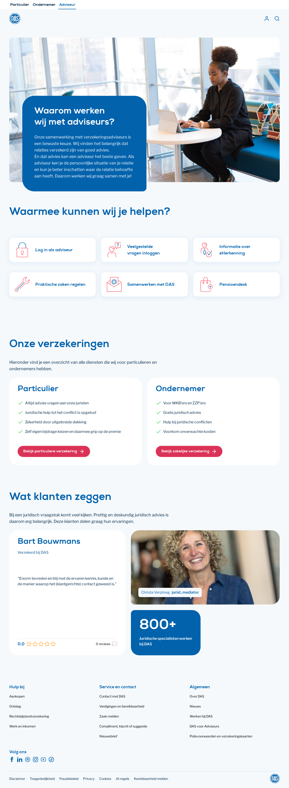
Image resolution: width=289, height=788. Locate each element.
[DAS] (14, 18)
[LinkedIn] (19, 759)
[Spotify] (27, 759)
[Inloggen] (267, 18)
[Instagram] (35, 759)
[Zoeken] (277, 18)
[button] (54, 451)
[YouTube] (43, 759)
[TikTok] (51, 759)
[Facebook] (11, 759)
